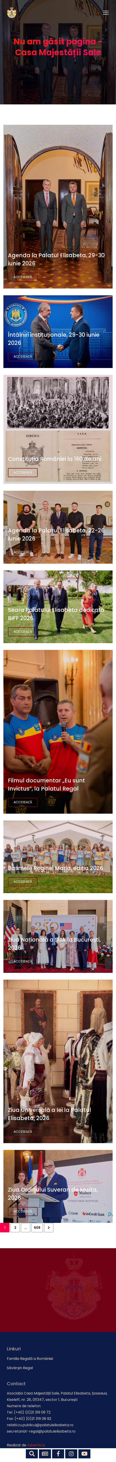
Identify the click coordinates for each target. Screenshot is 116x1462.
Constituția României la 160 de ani (54, 459)
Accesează (23, 277)
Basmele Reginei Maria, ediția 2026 (55, 868)
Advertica (36, 1445)
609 (37, 1227)
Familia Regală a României (30, 1358)
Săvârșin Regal (20, 1368)
